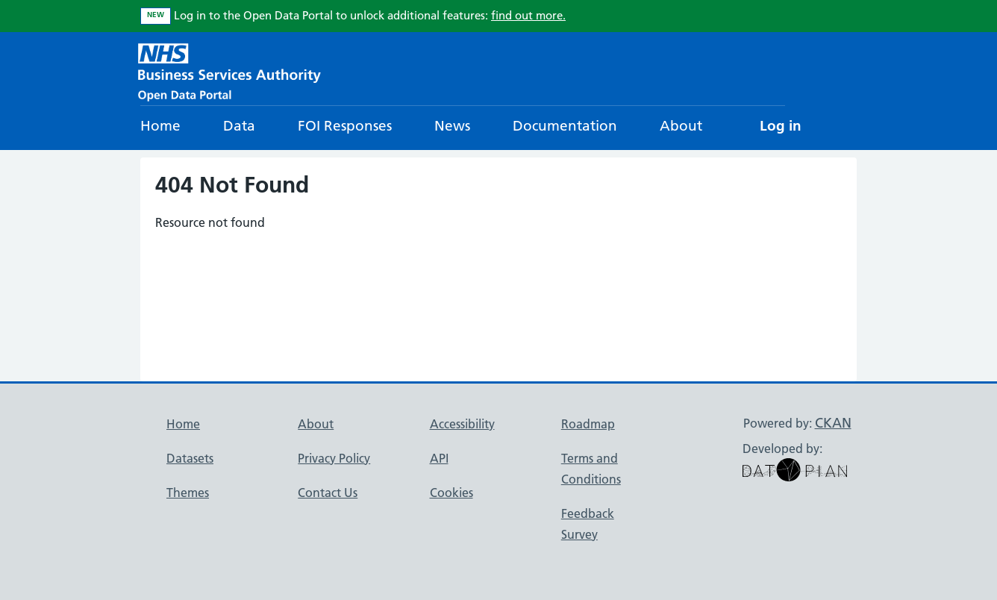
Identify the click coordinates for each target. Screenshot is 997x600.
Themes (187, 492)
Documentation (565, 125)
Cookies (451, 492)
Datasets (189, 458)
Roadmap (588, 423)
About (681, 125)
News (452, 125)
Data (239, 125)
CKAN (833, 422)
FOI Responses (345, 125)
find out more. (528, 15)
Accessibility (462, 423)
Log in (780, 125)
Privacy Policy (334, 458)
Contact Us (327, 492)
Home (160, 125)
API (439, 458)
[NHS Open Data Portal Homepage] (229, 70)
